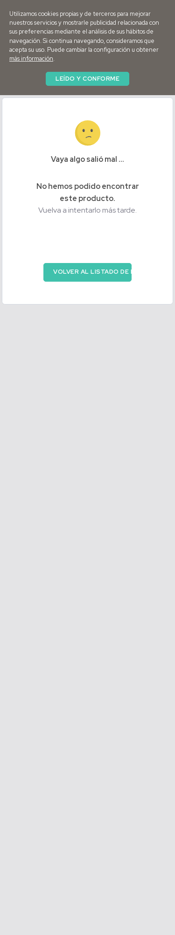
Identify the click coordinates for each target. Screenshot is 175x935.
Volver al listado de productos (92, 272)
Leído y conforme (87, 79)
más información (31, 58)
